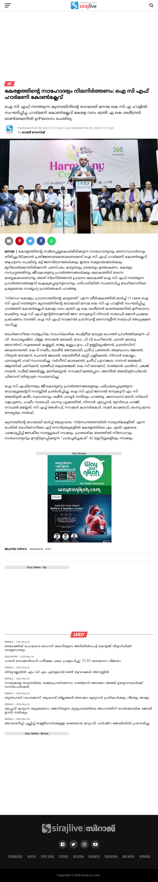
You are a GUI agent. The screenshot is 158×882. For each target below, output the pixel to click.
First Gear (47, 856)
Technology (15, 856)
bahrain (37, 549)
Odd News (128, 856)
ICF (49, 549)
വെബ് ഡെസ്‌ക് (33, 132)
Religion (78, 856)
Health (32, 856)
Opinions (145, 856)
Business (94, 856)
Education (111, 856)
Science (63, 856)
